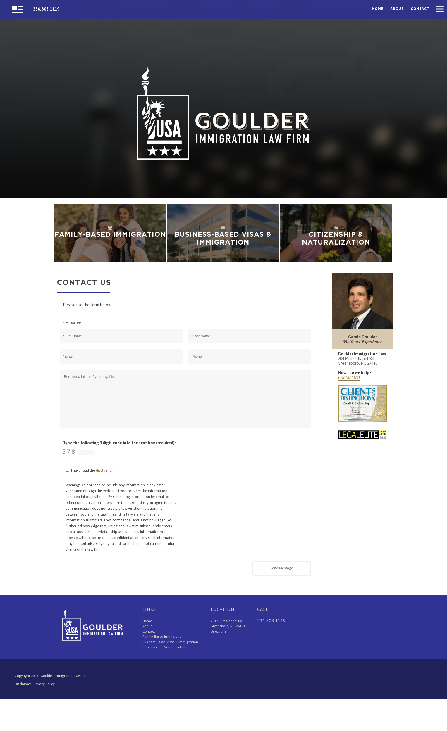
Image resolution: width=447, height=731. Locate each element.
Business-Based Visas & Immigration (170, 642)
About (397, 9)
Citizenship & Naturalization (164, 647)
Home (378, 9)
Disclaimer (23, 684)
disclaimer (104, 471)
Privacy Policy (44, 684)
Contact (420, 9)
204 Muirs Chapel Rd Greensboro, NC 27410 (357, 361)
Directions (218, 631)
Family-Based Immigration (163, 637)
